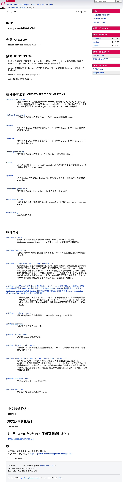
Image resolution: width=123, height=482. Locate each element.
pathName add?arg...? (16, 237)
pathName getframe (14, 324)
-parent (9, 176)
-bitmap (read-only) (15, 115)
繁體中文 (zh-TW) (100, 59)
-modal (9, 162)
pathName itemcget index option (21, 345)
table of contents (101, 28)
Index (9, 4)
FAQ (32, 4)
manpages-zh (20, 7)
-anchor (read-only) (15, 99)
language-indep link (101, 15)
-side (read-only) (14, 199)
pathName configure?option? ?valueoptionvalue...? (29, 263)
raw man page (99, 22)
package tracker (100, 18)
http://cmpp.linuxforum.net (21, 439)
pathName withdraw (14, 389)
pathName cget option (16, 250)
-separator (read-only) (17, 189)
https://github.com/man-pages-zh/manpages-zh (50, 454)
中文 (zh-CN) (98, 55)
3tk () (98, 73)
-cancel (9, 126)
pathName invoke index (16, 335)
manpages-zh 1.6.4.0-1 (47, 466)
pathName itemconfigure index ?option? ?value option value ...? (36, 358)
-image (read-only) (15, 152)
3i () (98, 69)
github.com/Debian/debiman (30, 478)
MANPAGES (10, 1)
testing (96, 42)
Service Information (45, 4)
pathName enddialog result (18, 313)
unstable (96, 46)
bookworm (11, 7)
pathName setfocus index (17, 379)
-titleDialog (12, 212)
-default (10, 139)
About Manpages (21, 4)
